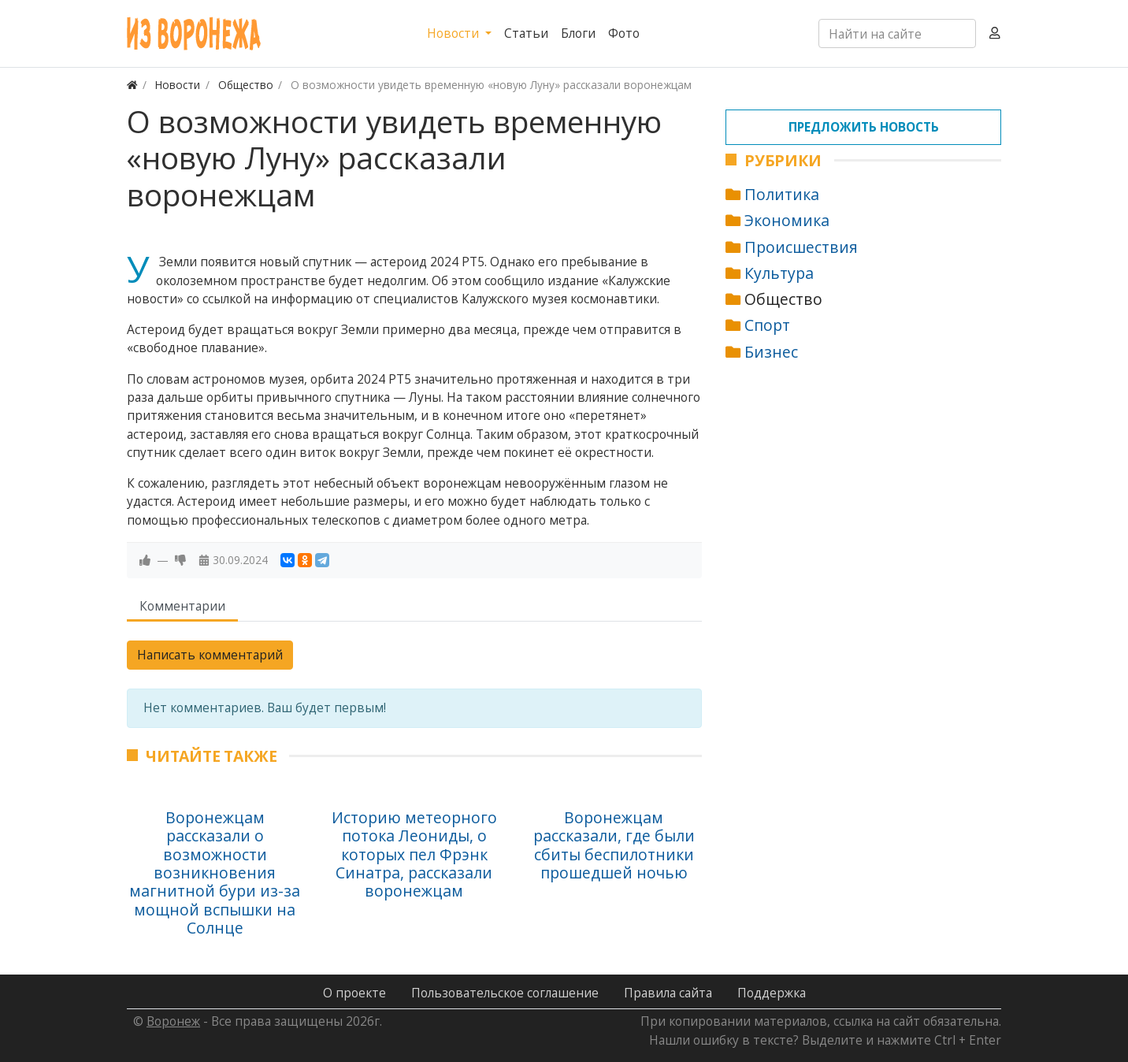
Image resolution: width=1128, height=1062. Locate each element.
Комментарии (182, 606)
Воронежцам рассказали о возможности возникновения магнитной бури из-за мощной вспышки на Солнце (214, 872)
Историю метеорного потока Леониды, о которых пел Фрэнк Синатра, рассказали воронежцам (414, 854)
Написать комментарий (210, 654)
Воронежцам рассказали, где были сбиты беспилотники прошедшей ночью (614, 845)
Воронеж (173, 1021)
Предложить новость (863, 127)
